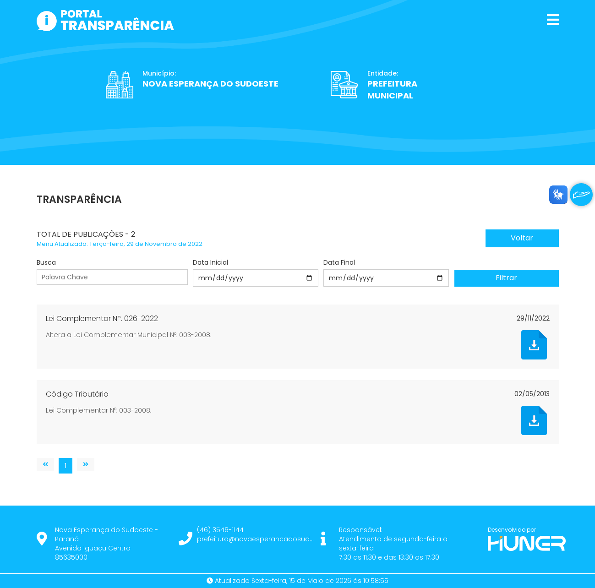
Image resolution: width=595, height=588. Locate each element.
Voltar (522, 238)
